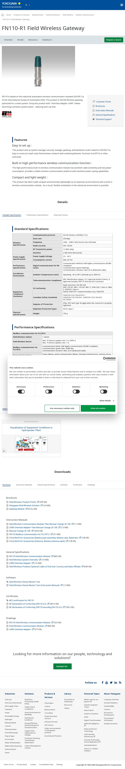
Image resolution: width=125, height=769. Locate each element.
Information (49, 703)
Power (7, 713)
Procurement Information (109, 719)
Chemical (8, 709)
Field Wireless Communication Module (28, 626)
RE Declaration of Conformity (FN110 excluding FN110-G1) (37, 607)
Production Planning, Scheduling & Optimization (32, 740)
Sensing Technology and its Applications (91, 741)
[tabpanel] (62, 70)
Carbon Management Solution (33, 747)
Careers (107, 709)
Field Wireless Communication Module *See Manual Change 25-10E (41, 524)
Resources (68, 705)
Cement (8, 726)
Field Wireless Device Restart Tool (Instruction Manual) (35, 585)
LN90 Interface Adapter (21, 563)
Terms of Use (9, 764)
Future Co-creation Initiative (91, 749)
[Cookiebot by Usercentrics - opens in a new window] (105, 359)
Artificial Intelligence (91, 723)
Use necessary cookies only (62, 408)
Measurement (37, 15)
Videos (66, 708)
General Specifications (105, 115)
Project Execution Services (51, 717)
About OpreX (89, 710)
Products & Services (22, 15)
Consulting (49, 713)
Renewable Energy (12, 716)
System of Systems (91, 714)
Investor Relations (111, 703)
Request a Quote (113, 40)
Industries (10, 694)
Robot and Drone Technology (90, 730)
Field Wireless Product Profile (24, 502)
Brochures (100, 106)
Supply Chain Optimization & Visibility (30, 733)
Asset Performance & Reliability (32, 713)
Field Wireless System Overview (25, 559)
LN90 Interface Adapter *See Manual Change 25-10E (34, 527)
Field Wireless (67, 15)
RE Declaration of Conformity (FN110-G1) (29, 603)
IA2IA (86, 717)
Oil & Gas (8, 699)
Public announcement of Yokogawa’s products (53, 730)
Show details (105, 401)
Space (7, 752)
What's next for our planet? (91, 700)
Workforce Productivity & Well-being (32, 701)
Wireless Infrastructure (85, 15)
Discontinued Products (53, 736)
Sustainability (109, 706)
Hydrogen (8, 719)
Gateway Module (18, 509)
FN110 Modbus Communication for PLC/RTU (30, 534)
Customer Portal (103, 101)
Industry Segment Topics (91, 706)
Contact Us (62, 666)
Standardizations (90, 745)
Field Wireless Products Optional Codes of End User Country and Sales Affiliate (46, 566)
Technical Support (104, 119)
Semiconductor (10, 749)
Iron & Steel (9, 739)
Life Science (49, 725)
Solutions (29, 694)
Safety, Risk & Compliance (30, 708)
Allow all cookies (98, 408)
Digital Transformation (92, 720)
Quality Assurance (111, 723)
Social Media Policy (46, 764)
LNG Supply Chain (11, 706)
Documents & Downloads (69, 700)
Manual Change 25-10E (21, 531)
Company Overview (111, 699)
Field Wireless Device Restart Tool (24, 581)
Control (47, 706)
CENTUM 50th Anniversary (89, 735)
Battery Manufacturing (13, 746)
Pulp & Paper (10, 736)
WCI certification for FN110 (21, 600)
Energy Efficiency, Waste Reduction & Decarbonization (32, 725)
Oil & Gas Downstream (13, 703)
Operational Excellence (29, 719)
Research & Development (109, 714)
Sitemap (59, 764)
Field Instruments (53, 15)
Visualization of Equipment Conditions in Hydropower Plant (31, 429)
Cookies (33, 764)
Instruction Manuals (105, 110)
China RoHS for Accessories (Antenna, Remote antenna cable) (38, 541)
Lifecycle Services (51, 722)
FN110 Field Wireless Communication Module (31, 556)
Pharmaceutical (10, 729)
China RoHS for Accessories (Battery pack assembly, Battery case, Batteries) (45, 537)
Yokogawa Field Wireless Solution (25, 505)
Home (8, 15)
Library (67, 694)
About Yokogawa (112, 694)
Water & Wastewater (12, 743)
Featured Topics (91, 694)
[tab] (12, 215)
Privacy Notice (22, 764)
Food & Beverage (11, 732)
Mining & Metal (10, 723)
